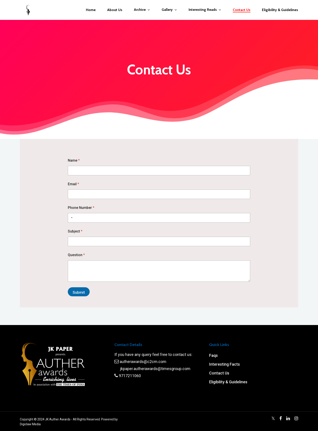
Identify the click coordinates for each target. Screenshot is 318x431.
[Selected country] (71, 218)
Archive (142, 10)
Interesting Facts (224, 364)
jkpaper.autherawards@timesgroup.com (155, 368)
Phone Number (81, 208)
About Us (114, 10)
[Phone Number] (159, 218)
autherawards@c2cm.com (143, 361)
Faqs (213, 355)
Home (91, 10)
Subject (75, 231)
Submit (79, 292)
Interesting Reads (205, 10)
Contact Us (241, 10)
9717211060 (130, 375)
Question (76, 255)
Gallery (169, 10)
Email (73, 184)
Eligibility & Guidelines (280, 10)
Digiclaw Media (30, 424)
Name (74, 160)
